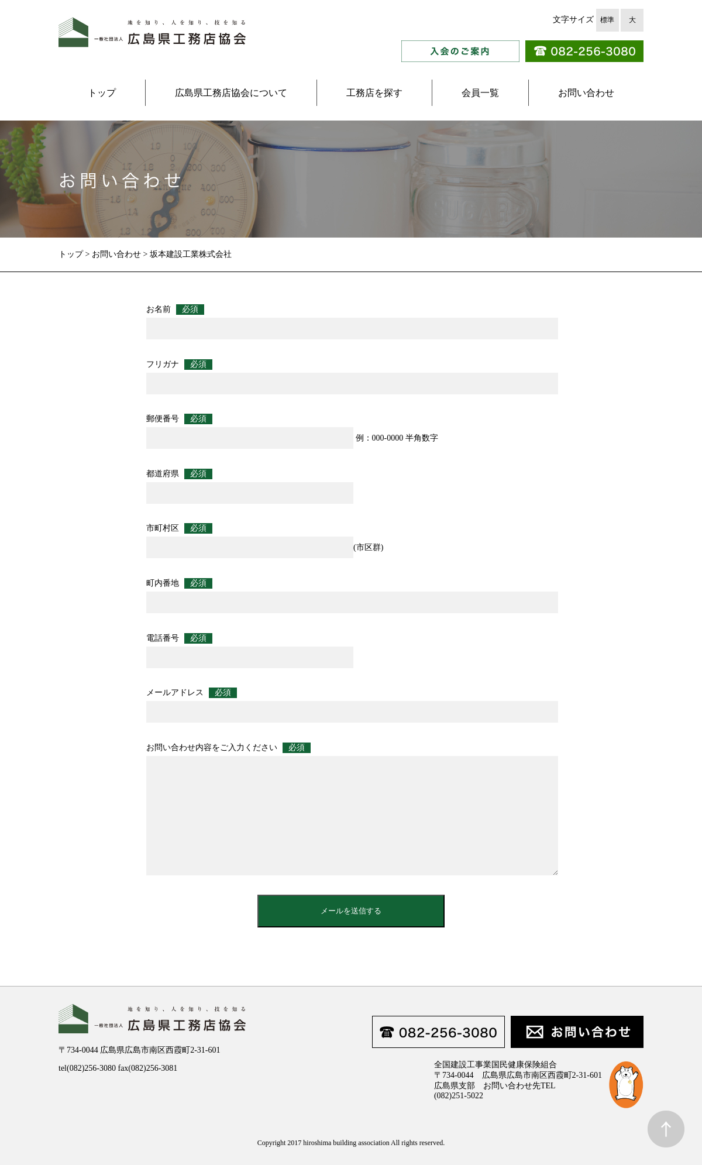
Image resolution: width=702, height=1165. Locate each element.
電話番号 (179, 638)
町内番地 (179, 583)
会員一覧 (480, 93)
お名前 (175, 309)
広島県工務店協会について (231, 93)
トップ (102, 93)
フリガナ (179, 364)
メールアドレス (191, 693)
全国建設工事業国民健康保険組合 (495, 1064)
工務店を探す (374, 93)
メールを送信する (351, 910)
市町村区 (179, 528)
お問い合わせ (586, 93)
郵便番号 (179, 419)
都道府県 (179, 474)
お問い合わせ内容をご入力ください (228, 748)
